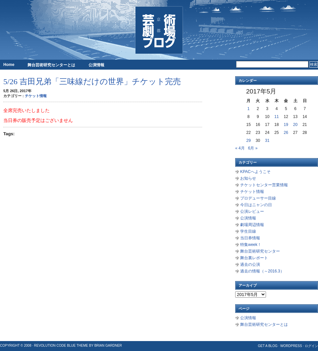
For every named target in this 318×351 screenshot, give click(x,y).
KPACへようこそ (255, 171)
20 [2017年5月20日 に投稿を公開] (295, 124)
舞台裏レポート (254, 258)
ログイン (311, 346)
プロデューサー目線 (258, 198)
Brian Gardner (108, 345)
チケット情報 (36, 96)
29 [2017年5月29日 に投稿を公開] (248, 140)
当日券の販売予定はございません (38, 120)
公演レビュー (252, 211)
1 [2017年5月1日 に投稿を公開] (248, 108)
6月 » (253, 148)
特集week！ (250, 244)
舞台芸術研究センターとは (51, 65)
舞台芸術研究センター (260, 251)
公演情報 (96, 65)
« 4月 (240, 148)
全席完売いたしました (26, 110)
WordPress (291, 346)
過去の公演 (250, 264)
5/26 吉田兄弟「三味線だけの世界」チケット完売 (92, 81)
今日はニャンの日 (256, 205)
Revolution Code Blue (55, 345)
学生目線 (248, 231)
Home (8, 64)
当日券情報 (250, 238)
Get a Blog (267, 346)
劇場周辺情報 (252, 224)
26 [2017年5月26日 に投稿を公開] (286, 132)
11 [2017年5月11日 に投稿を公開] (276, 116)
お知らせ (248, 178)
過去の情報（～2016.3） (262, 271)
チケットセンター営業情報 (264, 185)
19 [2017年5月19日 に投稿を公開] (286, 124)
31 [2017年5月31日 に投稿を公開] (267, 140)
